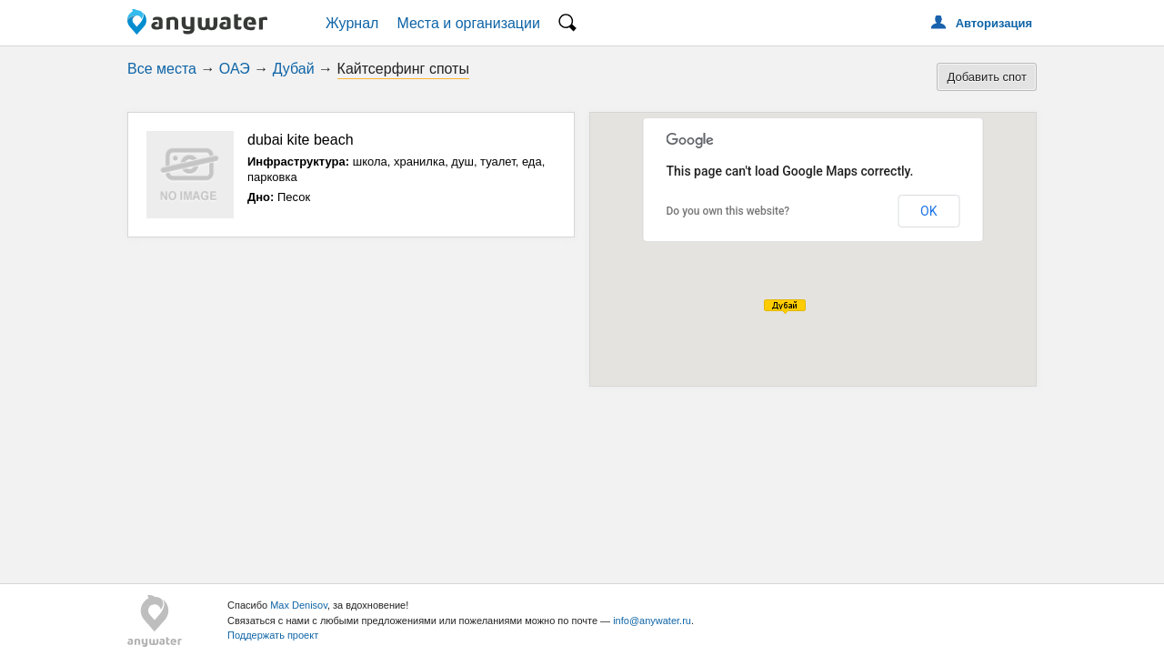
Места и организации (468, 23)
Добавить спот (987, 77)
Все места (161, 68)
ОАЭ (234, 68)
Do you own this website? (728, 211)
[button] (785, 307)
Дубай (294, 68)
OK (928, 211)
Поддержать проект (272, 635)
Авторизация (994, 23)
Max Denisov (298, 605)
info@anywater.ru (652, 620)
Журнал (352, 23)
